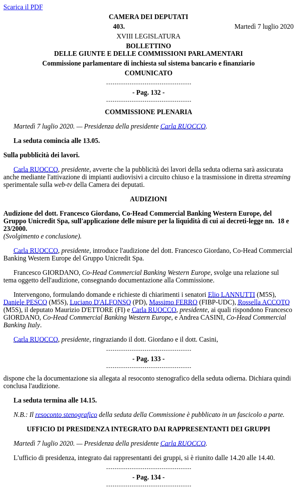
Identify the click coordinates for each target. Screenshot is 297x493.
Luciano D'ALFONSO (100, 302)
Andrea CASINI (201, 317)
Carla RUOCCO (183, 126)
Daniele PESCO (25, 302)
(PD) (139, 302)
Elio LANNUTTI (231, 294)
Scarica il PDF (23, 7)
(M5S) (266, 294)
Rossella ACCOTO (264, 302)
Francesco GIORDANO (46, 272)
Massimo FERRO (173, 302)
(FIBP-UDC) (216, 302)
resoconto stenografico (66, 414)
